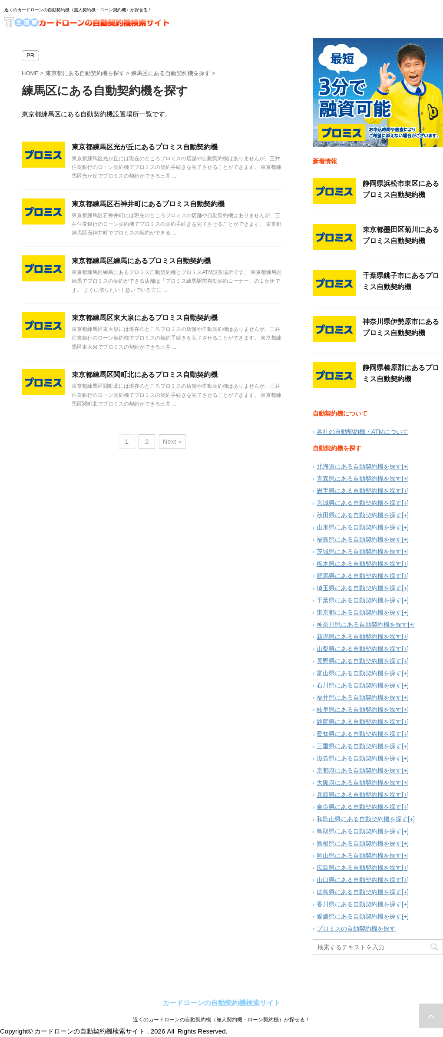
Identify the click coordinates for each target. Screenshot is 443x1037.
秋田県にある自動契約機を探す (359, 515)
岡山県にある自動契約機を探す (359, 855)
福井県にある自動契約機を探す (359, 697)
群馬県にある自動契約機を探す (359, 575)
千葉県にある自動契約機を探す (359, 600)
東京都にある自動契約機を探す (359, 612)
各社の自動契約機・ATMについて (362, 431)
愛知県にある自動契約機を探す (359, 733)
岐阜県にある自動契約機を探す (359, 709)
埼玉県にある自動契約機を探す (359, 588)
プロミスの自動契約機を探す (356, 928)
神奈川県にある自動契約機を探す (362, 624)
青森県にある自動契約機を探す (359, 478)
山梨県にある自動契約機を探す (359, 648)
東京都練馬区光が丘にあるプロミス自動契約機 (145, 147)
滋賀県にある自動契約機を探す (359, 758)
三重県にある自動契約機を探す (359, 746)
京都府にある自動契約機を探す (359, 770)
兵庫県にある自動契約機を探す (359, 794)
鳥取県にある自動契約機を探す (359, 831)
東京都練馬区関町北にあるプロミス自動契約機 (145, 374)
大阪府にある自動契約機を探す (359, 782)
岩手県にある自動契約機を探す (359, 490)
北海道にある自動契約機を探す (359, 466)
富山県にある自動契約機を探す (359, 673)
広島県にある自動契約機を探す (359, 867)
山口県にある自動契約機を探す (359, 879)
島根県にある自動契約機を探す (359, 843)
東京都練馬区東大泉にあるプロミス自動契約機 (145, 317)
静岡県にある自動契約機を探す (359, 721)
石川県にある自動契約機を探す (359, 685)
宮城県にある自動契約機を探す (359, 502)
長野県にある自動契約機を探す (359, 660)
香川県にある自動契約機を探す (359, 904)
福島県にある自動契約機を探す (359, 539)
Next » (172, 441)
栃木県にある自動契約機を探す (359, 563)
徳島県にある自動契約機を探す (359, 891)
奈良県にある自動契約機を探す (359, 806)
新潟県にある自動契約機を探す (359, 636)
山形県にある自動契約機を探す (359, 527)
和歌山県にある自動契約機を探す (362, 819)
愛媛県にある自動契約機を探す (359, 916)
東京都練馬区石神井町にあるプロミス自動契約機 (148, 204)
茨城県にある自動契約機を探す (359, 551)
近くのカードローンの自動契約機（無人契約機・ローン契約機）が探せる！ (221, 1020)
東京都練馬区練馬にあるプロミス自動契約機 (141, 260)
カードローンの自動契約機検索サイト (221, 1003)
